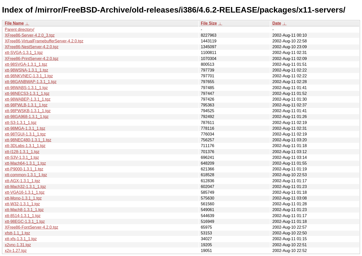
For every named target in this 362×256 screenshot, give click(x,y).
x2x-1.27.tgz (16, 250)
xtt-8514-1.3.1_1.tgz (22, 216)
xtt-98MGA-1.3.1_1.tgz (25, 128)
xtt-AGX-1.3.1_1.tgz (22, 181)
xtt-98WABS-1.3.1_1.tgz (26, 88)
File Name (14, 23)
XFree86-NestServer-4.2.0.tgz (31, 47)
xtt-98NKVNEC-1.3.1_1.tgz (29, 76)
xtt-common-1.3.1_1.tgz (26, 175)
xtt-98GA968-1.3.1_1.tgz (27, 116)
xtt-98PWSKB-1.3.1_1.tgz (28, 111)
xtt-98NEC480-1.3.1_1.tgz (28, 140)
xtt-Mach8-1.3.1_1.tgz (24, 210)
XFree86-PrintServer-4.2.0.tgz (31, 58)
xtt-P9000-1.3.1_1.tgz (24, 169)
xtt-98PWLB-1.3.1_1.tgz (26, 105)
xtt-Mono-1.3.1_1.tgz (23, 198)
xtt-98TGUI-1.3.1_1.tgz (25, 134)
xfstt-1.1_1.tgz (17, 233)
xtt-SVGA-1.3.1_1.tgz (24, 52)
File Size (209, 23)
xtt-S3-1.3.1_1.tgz (20, 122)
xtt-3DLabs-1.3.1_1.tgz (25, 146)
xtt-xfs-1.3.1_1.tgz (21, 239)
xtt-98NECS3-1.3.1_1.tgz (27, 93)
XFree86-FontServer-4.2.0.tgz (31, 227)
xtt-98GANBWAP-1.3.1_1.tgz (31, 82)
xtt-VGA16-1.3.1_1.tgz (24, 192)
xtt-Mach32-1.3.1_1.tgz (25, 186)
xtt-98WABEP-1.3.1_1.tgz (28, 99)
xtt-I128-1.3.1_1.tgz (22, 152)
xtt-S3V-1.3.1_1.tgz (22, 157)
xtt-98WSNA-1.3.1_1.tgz (26, 70)
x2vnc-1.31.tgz (18, 245)
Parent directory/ (19, 29)
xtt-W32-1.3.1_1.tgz (22, 204)
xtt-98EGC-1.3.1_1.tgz (25, 221)
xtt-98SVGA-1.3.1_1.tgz (26, 64)
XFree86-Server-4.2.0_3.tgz (30, 35)
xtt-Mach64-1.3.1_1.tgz (25, 163)
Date (276, 23)
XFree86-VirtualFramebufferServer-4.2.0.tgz (44, 41)
